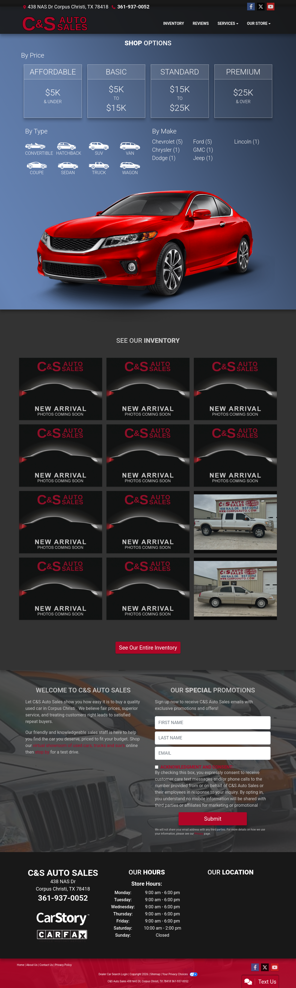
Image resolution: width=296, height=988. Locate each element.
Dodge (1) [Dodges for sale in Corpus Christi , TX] (164, 158)
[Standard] (180, 91)
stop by (42, 752)
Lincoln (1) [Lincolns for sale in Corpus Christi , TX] (246, 141)
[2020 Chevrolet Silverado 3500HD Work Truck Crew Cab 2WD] (235, 389)
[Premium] (243, 91)
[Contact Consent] (156, 767)
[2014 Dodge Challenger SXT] (148, 522)
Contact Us (46, 964)
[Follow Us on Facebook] (251, 7)
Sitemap (155, 974)
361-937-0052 (133, 7)
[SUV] (99, 149)
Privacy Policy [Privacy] (63, 964)
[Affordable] (53, 91)
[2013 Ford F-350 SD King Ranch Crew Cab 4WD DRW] (235, 522)
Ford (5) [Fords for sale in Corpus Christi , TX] (202, 141)
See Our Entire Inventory (148, 647)
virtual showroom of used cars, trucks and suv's (79, 745)
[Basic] (116, 91)
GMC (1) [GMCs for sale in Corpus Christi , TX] (203, 150)
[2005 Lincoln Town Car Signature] (235, 589)
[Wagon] (130, 168)
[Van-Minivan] (130, 149)
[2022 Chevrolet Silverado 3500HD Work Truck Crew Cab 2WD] (148, 389)
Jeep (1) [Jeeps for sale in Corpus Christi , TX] (203, 158)
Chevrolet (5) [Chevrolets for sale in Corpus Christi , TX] (167, 141)
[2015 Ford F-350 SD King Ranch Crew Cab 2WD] (235, 455)
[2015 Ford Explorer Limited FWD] (148, 455)
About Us (31, 964)
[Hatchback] (68, 149)
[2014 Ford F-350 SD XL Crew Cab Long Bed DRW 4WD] (60, 522)
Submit (212, 819)
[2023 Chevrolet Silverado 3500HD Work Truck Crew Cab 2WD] (60, 389)
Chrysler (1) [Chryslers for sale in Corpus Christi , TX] (166, 150)
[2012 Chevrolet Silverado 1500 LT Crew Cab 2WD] (60, 589)
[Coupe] (37, 168)
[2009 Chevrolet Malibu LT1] (148, 589)
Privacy (198, 833)
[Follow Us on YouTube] (270, 7)
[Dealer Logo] (55, 24)
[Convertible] (39, 149)
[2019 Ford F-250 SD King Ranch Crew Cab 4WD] (60, 455)
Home (20, 964)
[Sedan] (68, 168)
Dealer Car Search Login (113, 974)
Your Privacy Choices (179, 974)
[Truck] (99, 168)
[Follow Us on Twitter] (261, 7)
